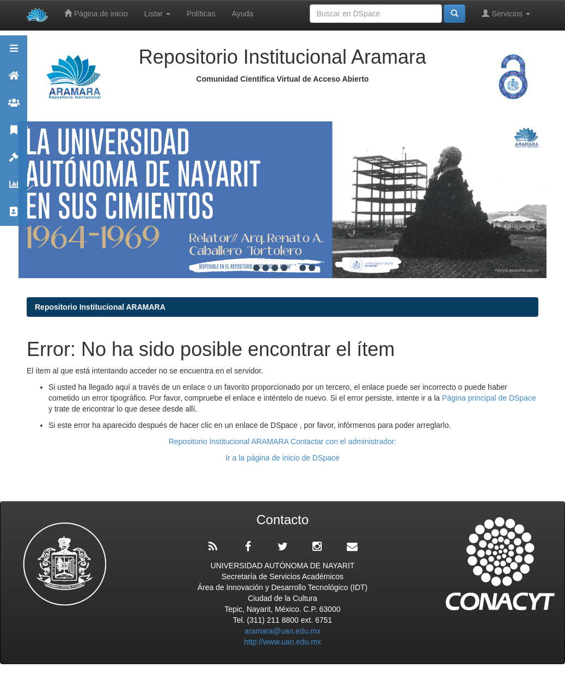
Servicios (506, 13)
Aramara (13, 80)
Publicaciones (13, 134)
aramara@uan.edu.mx (282, 631)
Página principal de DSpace (489, 398)
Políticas (201, 13)
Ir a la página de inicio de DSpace (282, 457)
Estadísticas (13, 189)
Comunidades (13, 107)
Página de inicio (96, 13)
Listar (157, 13)
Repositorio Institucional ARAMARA (100, 307)
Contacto (13, 216)
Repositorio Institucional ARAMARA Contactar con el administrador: (283, 441)
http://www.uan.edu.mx (282, 641)
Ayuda (242, 13)
